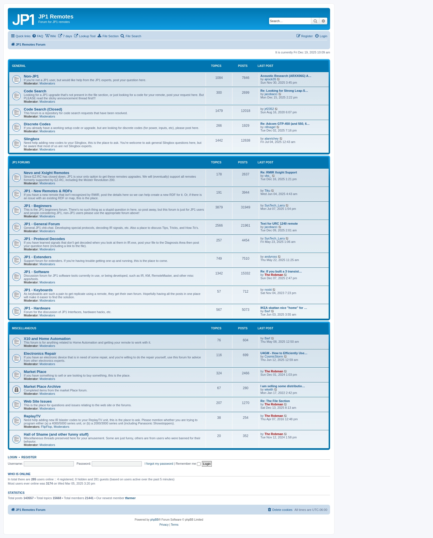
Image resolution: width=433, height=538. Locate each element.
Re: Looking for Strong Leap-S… (284, 90)
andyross (271, 256)
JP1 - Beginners (38, 206)
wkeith (269, 389)
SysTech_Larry (275, 205)
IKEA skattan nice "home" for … (283, 307)
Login (12, 457)
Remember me (188, 463)
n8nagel (270, 127)
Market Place (35, 372)
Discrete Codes (37, 124)
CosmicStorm (274, 356)
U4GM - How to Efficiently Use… (283, 353)
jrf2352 (269, 109)
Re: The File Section (275, 401)
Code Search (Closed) (43, 109)
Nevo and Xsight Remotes (46, 173)
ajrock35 (270, 79)
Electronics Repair (40, 353)
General (19, 65)
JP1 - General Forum (42, 224)
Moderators (47, 83)
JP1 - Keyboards (38, 290)
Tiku (267, 190)
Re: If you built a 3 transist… (281, 271)
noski (268, 289)
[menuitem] (37, 36)
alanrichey (272, 138)
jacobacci (271, 94)
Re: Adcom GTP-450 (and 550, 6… (285, 123)
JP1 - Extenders (37, 257)
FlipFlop (46, 426)
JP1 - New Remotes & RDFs (48, 191)
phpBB (154, 519)
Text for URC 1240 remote (279, 223)
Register (29, 457)
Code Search (35, 91)
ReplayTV (32, 416)
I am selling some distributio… (282, 386)
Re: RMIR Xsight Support (278, 172)
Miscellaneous (24, 328)
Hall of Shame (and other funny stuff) (56, 434)
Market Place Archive (42, 386)
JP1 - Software (36, 272)
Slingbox (31, 139)
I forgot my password (159, 463)
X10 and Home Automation (47, 339)
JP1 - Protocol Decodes (44, 239)
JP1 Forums (21, 162)
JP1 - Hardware (37, 308)
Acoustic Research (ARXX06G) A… (285, 75)
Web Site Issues (38, 401)
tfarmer (130, 498)
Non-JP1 (31, 76)
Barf (267, 311)
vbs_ (268, 175)
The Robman (274, 274)
